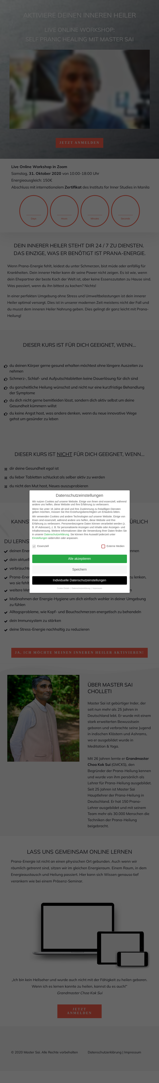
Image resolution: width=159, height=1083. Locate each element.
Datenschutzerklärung (56, 533)
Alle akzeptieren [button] (79, 558)
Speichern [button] (79, 569)
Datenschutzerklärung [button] (81, 587)
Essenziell (40, 545)
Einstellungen (40, 537)
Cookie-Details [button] (63, 587)
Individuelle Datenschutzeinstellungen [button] (79, 579)
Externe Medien (112, 545)
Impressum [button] (97, 587)
